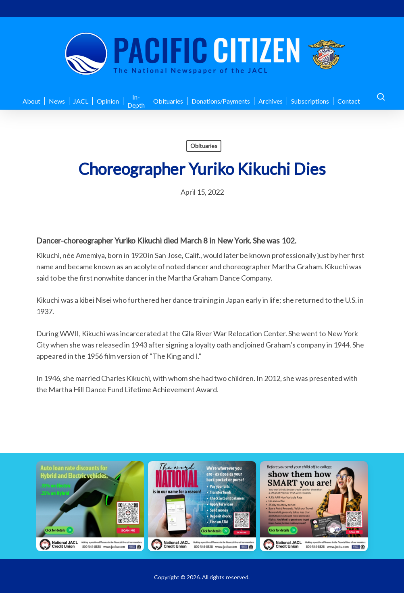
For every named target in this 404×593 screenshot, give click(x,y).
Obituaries (203, 145)
